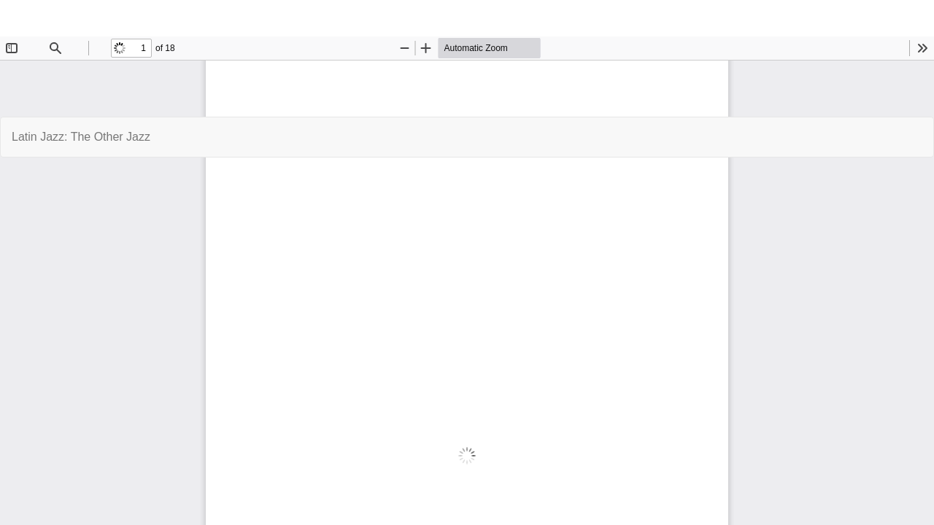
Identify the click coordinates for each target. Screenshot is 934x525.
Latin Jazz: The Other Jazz (81, 137)
